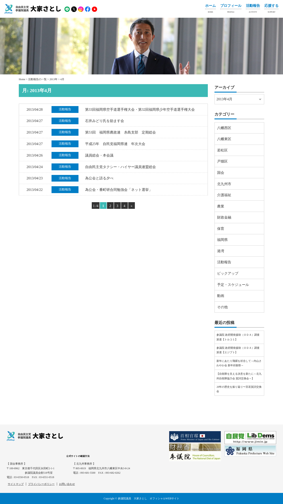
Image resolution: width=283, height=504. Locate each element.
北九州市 (224, 184)
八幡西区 (224, 128)
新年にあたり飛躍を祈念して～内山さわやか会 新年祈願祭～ (239, 363)
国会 (220, 172)
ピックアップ (227, 273)
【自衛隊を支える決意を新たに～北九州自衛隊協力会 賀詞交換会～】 (239, 376)
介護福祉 (224, 195)
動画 (220, 296)
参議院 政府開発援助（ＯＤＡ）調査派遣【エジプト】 (238, 350)
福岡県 (222, 240)
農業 (220, 206)
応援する (271, 9)
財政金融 (224, 217)
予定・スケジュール (233, 285)
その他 (222, 307)
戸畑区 (222, 161)
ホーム (210, 9)
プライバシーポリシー (41, 484)
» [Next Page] (131, 206)
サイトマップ (16, 484)
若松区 (222, 150)
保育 (220, 229)
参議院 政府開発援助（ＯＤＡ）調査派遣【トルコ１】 (238, 337)
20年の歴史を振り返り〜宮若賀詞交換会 (239, 389)
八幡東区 (224, 139)
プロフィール (230, 9)
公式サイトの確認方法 (78, 456)
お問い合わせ (67, 484)
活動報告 (253, 9)
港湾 (220, 251)
